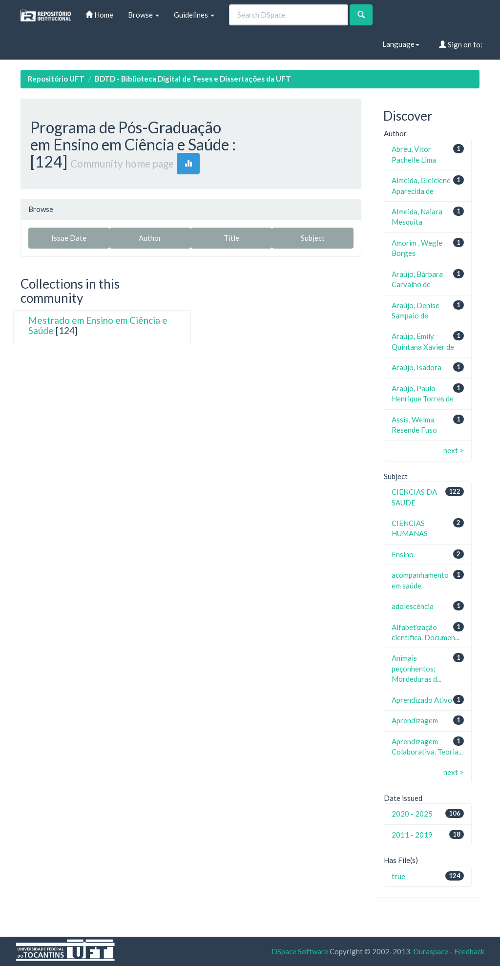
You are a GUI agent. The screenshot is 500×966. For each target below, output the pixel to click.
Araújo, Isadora (416, 367)
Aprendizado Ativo (422, 699)
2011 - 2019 (412, 834)
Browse (143, 14)
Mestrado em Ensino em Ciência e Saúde (97, 325)
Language (400, 44)
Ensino (403, 554)
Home (99, 14)
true (398, 876)
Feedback (469, 951)
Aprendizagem (415, 720)
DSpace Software (299, 951)
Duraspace (430, 951)
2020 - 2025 (412, 813)
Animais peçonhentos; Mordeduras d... (416, 668)
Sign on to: (460, 44)
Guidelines (194, 14)
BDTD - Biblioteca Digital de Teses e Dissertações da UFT (193, 78)
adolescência (413, 606)
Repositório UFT (56, 78)
